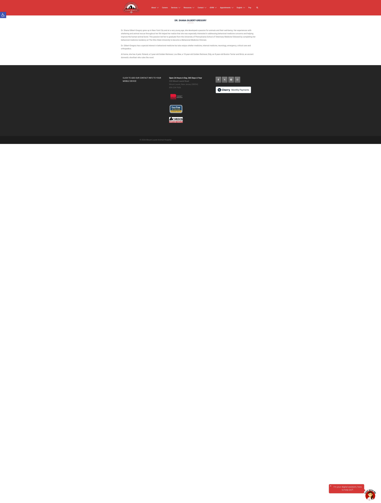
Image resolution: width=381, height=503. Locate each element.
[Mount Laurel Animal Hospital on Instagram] (237, 80)
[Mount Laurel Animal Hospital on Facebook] (218, 80)
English (239, 8)
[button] (257, 8)
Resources (188, 8)
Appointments (225, 8)
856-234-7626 (175, 87)
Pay (249, 8)
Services (174, 8)
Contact (201, 8)
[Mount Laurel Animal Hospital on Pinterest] (231, 80)
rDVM (212, 8)
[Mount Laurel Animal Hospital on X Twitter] (225, 80)
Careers (165, 8)
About (153, 8)
